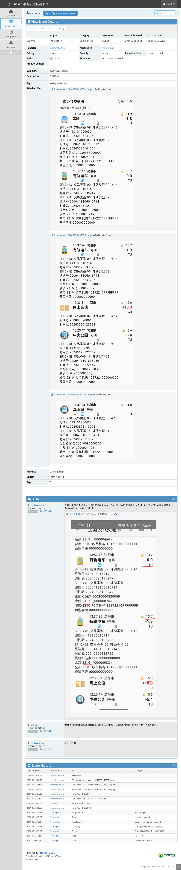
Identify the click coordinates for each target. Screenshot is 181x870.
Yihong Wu (108, 47)
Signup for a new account (64, 13)
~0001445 (47, 731)
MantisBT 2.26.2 (47, 852)
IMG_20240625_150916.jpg (82, 514)
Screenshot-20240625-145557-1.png (72, 89)
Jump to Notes (36, 28)
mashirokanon (57, 47)
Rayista (33, 725)
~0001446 (47, 749)
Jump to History (56, 28)
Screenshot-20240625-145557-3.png (72, 394)
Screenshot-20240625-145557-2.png (72, 235)
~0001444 (47, 511)
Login (47, 13)
